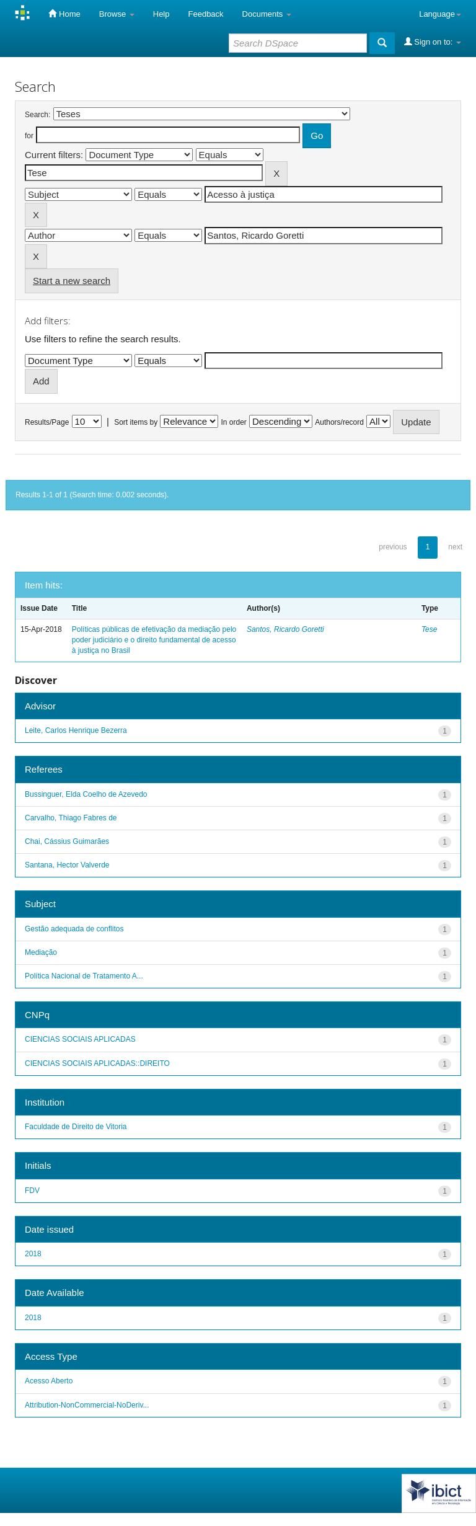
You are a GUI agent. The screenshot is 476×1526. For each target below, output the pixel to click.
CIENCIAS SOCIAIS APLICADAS (80, 1039)
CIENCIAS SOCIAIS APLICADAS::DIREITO (97, 1063)
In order (234, 422)
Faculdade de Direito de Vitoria (76, 1126)
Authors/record (339, 422)
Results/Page (47, 422)
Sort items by (135, 422)
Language (440, 14)
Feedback (206, 14)
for (29, 135)
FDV (32, 1190)
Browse (116, 14)
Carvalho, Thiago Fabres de (71, 818)
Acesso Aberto (49, 1381)
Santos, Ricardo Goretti (285, 629)
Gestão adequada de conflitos (74, 929)
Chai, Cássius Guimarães (67, 841)
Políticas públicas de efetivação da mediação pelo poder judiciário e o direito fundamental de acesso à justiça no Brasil (154, 640)
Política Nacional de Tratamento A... (84, 976)
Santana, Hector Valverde (67, 865)
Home (64, 14)
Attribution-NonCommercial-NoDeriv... (87, 1405)
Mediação (41, 952)
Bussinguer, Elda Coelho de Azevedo (86, 794)
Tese (429, 629)
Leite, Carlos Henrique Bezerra (76, 730)
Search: (37, 114)
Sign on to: (432, 42)
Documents (266, 14)
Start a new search (71, 280)
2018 (33, 1253)
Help (161, 14)
